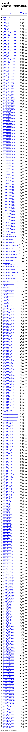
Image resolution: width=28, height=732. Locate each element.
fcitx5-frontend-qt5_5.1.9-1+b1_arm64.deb (9, 62)
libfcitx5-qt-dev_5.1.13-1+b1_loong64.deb (8, 399)
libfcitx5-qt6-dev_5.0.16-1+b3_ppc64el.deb (9, 648)
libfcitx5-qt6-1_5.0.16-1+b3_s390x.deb (8, 549)
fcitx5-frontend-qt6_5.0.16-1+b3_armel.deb (9, 140)
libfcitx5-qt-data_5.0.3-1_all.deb (10, 281)
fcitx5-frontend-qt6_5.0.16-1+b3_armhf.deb (9, 143)
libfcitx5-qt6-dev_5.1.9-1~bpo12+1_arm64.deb (8, 681)
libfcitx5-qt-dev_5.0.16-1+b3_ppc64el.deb (8, 329)
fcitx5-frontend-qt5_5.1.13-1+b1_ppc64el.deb (9, 125)
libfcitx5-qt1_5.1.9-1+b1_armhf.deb (7, 459)
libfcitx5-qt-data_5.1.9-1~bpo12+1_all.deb (8, 290)
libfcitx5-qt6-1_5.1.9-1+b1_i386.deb (8, 564)
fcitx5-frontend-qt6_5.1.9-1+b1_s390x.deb (9, 182)
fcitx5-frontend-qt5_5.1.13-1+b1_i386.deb (9, 119)
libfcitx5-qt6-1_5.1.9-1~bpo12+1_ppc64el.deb (8, 597)
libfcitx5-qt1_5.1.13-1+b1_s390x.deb (8, 522)
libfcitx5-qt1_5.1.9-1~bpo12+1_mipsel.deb (8, 492)
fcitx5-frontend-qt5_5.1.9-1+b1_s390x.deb (9, 80)
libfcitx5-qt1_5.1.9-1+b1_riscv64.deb (7, 468)
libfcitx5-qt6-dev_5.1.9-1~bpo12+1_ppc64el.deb (8, 699)
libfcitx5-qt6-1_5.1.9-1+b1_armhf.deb (8, 561)
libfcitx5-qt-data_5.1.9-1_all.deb (10, 287)
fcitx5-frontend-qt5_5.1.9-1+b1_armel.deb (9, 65)
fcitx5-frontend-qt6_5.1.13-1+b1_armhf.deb (9, 218)
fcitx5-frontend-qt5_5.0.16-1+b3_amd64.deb (9, 32)
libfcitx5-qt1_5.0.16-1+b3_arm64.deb (8, 426)
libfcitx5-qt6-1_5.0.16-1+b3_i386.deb (8, 537)
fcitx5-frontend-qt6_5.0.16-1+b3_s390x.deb (9, 158)
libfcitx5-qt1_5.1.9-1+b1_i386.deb (7, 462)
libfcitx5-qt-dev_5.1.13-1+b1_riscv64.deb (8, 405)
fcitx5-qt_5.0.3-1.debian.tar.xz (10, 236)
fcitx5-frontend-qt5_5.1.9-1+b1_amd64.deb (9, 59)
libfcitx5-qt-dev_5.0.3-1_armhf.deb (8, 302)
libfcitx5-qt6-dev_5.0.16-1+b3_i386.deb (9, 639)
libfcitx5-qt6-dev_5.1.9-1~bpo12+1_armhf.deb (8, 687)
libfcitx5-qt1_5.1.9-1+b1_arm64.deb (7, 453)
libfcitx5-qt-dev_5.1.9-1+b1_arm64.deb (8, 339)
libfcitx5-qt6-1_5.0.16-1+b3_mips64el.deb (8, 540)
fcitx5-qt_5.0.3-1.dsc (8, 239)
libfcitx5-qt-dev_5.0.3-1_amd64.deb (8, 296)
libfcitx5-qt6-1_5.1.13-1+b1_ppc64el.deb (8, 618)
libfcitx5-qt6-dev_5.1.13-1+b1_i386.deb (9, 714)
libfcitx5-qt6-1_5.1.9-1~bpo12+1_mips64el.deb (9, 591)
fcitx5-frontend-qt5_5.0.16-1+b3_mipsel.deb (9, 50)
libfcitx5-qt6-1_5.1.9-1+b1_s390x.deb (8, 573)
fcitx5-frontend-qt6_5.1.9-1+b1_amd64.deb (9, 161)
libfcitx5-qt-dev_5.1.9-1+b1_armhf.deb (8, 345)
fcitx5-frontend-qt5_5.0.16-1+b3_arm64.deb (9, 35)
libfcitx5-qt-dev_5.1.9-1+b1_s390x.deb (8, 357)
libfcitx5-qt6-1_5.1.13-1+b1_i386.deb (8, 612)
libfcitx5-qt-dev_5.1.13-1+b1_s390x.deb (8, 408)
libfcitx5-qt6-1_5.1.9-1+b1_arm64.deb (8, 555)
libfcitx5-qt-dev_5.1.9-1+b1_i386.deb (8, 348)
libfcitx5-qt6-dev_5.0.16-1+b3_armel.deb (9, 633)
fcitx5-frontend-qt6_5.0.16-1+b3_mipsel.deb (9, 152)
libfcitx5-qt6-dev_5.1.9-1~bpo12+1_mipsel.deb (8, 696)
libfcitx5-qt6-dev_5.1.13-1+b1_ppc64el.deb (9, 720)
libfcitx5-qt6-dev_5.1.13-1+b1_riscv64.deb (9, 723)
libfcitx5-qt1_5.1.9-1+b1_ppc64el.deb (7, 465)
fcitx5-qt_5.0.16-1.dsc (8, 248)
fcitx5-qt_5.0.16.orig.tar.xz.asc (10, 254)
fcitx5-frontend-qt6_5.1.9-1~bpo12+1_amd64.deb (9, 185)
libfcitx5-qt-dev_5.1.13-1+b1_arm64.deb (8, 390)
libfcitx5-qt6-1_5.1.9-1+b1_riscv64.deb (8, 570)
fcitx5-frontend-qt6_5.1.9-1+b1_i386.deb (9, 173)
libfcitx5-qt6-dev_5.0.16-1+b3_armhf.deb (9, 636)
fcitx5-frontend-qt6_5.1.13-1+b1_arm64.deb (9, 215)
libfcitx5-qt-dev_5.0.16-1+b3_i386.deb (8, 320)
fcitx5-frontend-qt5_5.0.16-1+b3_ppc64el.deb (9, 53)
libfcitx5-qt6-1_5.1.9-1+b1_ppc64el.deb (8, 567)
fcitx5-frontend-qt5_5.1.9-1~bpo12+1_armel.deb (9, 89)
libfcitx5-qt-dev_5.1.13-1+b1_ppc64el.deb (8, 402)
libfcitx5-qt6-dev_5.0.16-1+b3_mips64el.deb (9, 642)
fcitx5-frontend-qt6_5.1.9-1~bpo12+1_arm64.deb (9, 188)
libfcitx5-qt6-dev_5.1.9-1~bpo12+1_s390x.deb (8, 702)
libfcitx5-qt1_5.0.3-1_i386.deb (10, 420)
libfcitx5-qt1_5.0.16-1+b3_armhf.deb (8, 432)
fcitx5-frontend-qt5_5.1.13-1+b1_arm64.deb (9, 113)
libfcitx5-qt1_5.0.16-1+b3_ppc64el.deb (8, 444)
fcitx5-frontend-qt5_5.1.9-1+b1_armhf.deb (9, 68)
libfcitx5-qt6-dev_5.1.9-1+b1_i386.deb (8, 666)
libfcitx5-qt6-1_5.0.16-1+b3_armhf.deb (8, 534)
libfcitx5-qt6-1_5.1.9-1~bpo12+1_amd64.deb (8, 576)
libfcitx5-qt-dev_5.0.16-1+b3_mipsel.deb (8, 326)
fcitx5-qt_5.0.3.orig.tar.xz (9, 242)
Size (26, 13)
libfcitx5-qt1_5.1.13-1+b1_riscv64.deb (8, 519)
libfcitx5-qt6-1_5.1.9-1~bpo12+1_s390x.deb (8, 600)
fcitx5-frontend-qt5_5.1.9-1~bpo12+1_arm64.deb (9, 86)
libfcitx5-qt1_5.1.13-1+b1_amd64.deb (8, 501)
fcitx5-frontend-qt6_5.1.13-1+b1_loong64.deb (9, 224)
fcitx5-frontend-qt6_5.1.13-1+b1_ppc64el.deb (9, 227)
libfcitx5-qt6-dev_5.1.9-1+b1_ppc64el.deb (8, 669)
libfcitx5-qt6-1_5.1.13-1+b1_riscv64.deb (8, 621)
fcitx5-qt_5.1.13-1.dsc (8, 275)
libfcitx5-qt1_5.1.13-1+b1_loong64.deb (8, 513)
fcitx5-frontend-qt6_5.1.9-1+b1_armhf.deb (9, 170)
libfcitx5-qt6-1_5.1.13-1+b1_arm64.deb (8, 606)
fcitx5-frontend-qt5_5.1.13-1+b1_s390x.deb (9, 131)
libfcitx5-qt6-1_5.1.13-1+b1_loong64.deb (8, 615)
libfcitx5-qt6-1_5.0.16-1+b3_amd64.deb (8, 525)
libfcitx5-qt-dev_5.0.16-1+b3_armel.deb (8, 314)
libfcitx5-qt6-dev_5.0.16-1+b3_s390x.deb (9, 651)
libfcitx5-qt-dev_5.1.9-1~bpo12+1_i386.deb (8, 372)
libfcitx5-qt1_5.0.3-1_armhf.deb (10, 417)
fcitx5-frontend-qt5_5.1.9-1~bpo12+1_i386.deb (9, 95)
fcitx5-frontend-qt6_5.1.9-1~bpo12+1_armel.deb (9, 191)
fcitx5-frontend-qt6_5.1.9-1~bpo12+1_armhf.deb (9, 194)
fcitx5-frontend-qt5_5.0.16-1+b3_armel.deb (9, 38)
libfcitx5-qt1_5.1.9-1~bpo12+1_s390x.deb (8, 498)
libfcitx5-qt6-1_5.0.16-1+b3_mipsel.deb (8, 543)
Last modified (21, 13)
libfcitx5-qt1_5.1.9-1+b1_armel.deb (7, 456)
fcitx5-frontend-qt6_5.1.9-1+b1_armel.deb (9, 167)
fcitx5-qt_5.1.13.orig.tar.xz (9, 278)
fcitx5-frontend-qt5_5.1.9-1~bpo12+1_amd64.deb (9, 83)
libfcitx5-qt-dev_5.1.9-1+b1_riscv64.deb (8, 354)
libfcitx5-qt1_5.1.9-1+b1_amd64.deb (7, 450)
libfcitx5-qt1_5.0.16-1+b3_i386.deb (8, 435)
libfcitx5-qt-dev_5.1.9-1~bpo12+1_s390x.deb (8, 384)
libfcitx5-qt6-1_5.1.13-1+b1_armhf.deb (8, 609)
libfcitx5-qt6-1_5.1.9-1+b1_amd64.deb (8, 552)
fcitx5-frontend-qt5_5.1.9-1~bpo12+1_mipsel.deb (9, 101)
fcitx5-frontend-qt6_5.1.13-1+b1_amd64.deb (9, 212)
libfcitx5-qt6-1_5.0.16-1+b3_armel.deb (8, 531)
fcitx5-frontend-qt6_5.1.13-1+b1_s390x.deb (9, 233)
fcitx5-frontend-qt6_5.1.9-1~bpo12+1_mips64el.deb (9, 200)
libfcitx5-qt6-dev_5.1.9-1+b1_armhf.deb (8, 663)
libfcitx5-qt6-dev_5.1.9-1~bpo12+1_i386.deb (8, 690)
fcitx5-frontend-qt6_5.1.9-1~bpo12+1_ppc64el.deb (9, 206)
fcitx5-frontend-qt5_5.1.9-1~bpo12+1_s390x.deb (9, 107)
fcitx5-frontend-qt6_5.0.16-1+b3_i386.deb (9, 146)
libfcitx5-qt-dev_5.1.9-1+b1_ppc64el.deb (8, 351)
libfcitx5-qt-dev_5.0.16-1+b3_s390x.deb (8, 332)
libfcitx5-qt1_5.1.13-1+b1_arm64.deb (8, 504)
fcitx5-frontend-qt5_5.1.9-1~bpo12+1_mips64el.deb (9, 98)
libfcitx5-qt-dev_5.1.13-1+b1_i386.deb (8, 396)
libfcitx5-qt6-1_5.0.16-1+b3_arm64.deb (8, 528)
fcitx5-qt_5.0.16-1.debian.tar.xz (10, 245)
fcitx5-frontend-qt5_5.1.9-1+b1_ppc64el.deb (9, 74)
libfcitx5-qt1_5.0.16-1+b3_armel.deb (8, 429)
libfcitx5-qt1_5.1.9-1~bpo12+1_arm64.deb (8, 477)
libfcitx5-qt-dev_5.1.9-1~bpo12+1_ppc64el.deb (8, 381)
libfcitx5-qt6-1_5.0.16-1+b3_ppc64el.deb (8, 546)
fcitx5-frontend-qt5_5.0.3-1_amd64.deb (9, 20)
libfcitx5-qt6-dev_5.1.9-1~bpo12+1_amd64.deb (8, 678)
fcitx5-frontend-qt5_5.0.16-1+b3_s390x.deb (9, 56)
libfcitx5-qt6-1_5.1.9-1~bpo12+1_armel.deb (8, 582)
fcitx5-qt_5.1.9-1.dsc (8, 260)
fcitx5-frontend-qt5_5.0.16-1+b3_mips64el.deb (9, 47)
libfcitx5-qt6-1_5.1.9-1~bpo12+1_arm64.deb (8, 579)
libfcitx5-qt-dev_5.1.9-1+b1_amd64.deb (8, 335)
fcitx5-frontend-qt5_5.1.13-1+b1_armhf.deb (9, 116)
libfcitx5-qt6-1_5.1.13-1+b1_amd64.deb (8, 603)
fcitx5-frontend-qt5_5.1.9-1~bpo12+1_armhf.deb (9, 92)
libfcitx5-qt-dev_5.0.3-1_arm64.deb (8, 299)
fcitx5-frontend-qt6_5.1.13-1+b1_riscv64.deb (9, 230)
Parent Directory (7, 17)
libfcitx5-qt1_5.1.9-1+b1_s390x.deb (7, 471)
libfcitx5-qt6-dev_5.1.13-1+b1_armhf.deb (9, 711)
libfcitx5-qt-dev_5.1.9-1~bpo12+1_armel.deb (8, 366)
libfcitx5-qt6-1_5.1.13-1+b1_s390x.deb (8, 624)
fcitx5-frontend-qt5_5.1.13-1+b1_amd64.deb (9, 110)
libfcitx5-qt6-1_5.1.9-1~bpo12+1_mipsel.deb (8, 594)
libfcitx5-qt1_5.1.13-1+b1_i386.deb (8, 510)
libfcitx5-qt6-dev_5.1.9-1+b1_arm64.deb (8, 657)
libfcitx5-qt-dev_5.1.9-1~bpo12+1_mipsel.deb (8, 378)
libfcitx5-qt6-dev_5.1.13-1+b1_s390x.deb (9, 726)
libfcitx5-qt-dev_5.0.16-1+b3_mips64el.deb (8, 323)
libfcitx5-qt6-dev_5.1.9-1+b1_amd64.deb (8, 654)
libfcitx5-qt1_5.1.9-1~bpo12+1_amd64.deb (8, 474)
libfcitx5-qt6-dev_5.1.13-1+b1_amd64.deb (9, 705)
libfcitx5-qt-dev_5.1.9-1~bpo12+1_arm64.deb (8, 363)
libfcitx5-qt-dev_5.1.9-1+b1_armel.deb (8, 342)
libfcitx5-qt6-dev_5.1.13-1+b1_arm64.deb (9, 708)
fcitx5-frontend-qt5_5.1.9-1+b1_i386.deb (9, 71)
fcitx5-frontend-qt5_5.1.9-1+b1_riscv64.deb (9, 77)
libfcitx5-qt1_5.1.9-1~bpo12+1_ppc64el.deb (8, 495)
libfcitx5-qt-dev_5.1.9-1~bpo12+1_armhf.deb (8, 369)
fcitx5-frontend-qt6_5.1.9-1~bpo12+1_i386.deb (9, 197)
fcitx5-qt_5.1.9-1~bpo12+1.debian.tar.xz (8, 263)
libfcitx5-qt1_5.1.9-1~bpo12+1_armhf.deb (8, 483)
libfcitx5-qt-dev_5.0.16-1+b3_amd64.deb (8, 308)
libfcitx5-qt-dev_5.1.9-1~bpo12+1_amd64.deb (8, 360)
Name (10, 13)
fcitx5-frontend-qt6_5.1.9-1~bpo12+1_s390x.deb (9, 209)
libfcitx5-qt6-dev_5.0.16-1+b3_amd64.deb (9, 627)
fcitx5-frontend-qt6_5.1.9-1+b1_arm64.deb (9, 164)
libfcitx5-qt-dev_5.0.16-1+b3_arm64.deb (8, 311)
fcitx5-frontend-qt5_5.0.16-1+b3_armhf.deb (9, 41)
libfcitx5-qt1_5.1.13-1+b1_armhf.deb (8, 507)
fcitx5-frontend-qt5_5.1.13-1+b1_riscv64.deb (9, 128)
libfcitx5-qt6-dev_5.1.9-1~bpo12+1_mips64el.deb (9, 693)
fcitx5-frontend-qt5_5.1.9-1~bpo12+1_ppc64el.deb (9, 104)
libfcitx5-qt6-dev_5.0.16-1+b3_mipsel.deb (9, 645)
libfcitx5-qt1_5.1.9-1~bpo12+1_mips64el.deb (9, 489)
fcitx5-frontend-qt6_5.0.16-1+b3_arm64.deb (9, 137)
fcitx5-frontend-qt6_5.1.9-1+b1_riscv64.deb (9, 179)
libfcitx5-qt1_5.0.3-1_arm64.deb (10, 414)
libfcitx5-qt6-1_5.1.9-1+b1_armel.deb (8, 558)
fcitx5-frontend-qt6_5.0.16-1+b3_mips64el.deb (9, 149)
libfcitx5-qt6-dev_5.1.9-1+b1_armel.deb (8, 660)
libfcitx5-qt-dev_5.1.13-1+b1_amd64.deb (8, 387)
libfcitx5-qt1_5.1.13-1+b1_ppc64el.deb (8, 516)
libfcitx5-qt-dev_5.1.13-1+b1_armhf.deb (8, 393)
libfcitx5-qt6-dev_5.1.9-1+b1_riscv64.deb (8, 672)
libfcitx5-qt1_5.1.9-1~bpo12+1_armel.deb (8, 480)
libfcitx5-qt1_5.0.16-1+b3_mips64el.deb (8, 438)
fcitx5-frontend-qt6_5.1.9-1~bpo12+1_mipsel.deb (9, 203)
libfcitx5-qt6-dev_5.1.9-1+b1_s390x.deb (8, 675)
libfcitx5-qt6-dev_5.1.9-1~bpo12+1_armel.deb (8, 684)
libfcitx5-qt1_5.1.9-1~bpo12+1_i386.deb (8, 486)
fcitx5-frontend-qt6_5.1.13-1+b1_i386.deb (9, 221)
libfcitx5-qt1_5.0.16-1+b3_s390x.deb (8, 447)
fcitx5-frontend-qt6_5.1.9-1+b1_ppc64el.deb (9, 176)
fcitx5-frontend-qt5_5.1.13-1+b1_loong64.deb (9, 122)
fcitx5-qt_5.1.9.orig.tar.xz (9, 269)
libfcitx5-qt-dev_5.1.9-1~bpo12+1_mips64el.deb (9, 375)
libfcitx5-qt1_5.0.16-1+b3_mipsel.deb (8, 441)
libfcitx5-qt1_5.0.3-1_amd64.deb (7, 411)
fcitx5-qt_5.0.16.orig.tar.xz (9, 251)
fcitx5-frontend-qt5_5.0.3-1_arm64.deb (9, 23)
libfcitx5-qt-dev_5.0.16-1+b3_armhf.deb (8, 317)
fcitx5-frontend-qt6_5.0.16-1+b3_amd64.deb (9, 134)
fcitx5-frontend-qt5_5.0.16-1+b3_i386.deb (9, 44)
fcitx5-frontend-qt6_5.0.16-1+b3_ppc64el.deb (9, 155)
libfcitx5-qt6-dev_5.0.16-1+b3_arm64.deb (9, 630)
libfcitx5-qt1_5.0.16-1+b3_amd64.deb (8, 423)
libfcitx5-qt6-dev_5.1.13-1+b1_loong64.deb (9, 717)
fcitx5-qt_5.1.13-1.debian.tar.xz (10, 272)
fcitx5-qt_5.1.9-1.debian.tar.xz (10, 257)
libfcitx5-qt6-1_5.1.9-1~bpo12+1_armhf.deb (8, 585)
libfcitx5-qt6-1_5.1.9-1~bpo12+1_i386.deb (8, 588)
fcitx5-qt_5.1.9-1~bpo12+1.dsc (10, 266)
